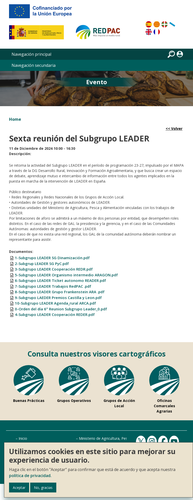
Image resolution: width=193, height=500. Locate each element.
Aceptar (19, 487)
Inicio (23, 438)
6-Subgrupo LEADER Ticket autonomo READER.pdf (60, 280)
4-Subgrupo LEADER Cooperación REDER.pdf (55, 314)
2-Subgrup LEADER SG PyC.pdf (42, 263)
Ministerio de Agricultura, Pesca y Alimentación (117, 438)
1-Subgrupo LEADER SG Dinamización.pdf (52, 257)
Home (15, 119)
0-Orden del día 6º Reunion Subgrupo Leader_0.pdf (61, 308)
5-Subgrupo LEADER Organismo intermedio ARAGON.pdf (66, 274)
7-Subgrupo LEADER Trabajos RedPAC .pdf (53, 286)
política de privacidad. (30, 475)
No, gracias (43, 487)
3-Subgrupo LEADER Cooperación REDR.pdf (54, 269)
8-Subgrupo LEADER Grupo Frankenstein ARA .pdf (60, 291)
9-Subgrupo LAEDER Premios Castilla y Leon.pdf (58, 297)
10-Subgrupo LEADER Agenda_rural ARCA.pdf (55, 303)
